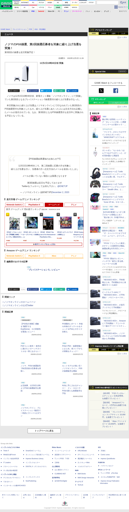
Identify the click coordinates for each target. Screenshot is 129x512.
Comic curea (105, 455)
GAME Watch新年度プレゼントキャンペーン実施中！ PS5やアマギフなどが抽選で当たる (111, 388)
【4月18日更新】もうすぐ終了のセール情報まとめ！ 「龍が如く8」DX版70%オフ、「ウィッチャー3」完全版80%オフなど (113, 217)
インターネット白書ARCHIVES (14, 485)
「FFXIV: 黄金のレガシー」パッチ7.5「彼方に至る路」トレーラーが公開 (113, 261)
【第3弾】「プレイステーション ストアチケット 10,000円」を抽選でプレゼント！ (113, 414)
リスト (23, 91)
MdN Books (82, 474)
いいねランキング (118, 103)
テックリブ (79, 482)
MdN (76, 470)
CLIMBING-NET (60, 474)
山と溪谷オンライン (62, 470)
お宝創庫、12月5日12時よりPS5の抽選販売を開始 (31, 388)
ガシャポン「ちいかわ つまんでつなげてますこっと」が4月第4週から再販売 (114, 153)
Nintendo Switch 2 (14, 205)
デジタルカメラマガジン (12, 478)
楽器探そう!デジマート (63, 455)
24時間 (103, 33)
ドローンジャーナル (10, 466)
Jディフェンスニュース (86, 455)
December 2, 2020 (60, 192)
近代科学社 (56, 478)
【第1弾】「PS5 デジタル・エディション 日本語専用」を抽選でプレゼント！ (114, 396)
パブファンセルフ (107, 466)
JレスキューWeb (84, 462)
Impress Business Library (34, 459)
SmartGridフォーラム (33, 451)
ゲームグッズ (53, 205)
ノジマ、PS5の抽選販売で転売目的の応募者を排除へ (31, 368)
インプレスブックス (33, 477)
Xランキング (100, 99)
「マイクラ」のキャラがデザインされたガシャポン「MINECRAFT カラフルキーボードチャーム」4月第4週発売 (114, 137)
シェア (35, 91)
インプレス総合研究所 (11, 459)
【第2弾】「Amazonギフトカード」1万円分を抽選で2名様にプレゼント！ (114, 405)
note (61, 91)
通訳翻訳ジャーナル (85, 459)
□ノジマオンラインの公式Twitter (18, 305)
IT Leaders (7, 462)
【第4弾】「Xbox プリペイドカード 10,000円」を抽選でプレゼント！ (114, 424)
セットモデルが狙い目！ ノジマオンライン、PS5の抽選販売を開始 (73, 368)
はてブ (48, 91)
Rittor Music (56, 447)
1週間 (113, 33)
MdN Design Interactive (86, 478)
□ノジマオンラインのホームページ (19, 302)
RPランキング (99, 103)
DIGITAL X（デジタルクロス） (36, 466)
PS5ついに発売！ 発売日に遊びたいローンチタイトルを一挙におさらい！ (31, 348)
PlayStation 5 (34, 205)
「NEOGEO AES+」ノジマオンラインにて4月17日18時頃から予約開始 (114, 336)
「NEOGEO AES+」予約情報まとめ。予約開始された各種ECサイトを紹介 (114, 282)
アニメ (73, 205)
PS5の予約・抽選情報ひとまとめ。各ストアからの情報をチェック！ (72, 348)
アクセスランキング (103, 30)
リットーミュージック (62, 451)
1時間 (94, 33)
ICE (99, 447)
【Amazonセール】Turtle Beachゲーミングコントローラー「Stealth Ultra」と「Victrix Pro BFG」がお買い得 (114, 189)
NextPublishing (31, 481)
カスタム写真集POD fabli (110, 477)
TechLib (80, 485)
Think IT (6, 451)
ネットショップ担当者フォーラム (37, 455)
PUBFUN (101, 462)
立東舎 (57, 462)
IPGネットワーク (104, 470)
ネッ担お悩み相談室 (10, 470)
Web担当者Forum (9, 455)
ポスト (15, 91)
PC (59, 11)
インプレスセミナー (33, 462)
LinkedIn (74, 91)
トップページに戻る (44, 431)
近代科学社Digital (61, 481)
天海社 (103, 451)
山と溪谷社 (56, 466)
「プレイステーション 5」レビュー (43, 270)
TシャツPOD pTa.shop (109, 473)
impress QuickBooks (108, 459)
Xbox (54, 256)
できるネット (8, 482)
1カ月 (123, 33)
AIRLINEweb (82, 451)
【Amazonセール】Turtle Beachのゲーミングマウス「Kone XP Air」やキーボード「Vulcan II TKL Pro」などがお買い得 (114, 202)
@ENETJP (62, 186)
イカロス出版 (80, 447)
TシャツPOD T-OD (62, 459)
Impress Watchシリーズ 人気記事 (109, 346)
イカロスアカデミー (85, 466)
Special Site (100, 72)
